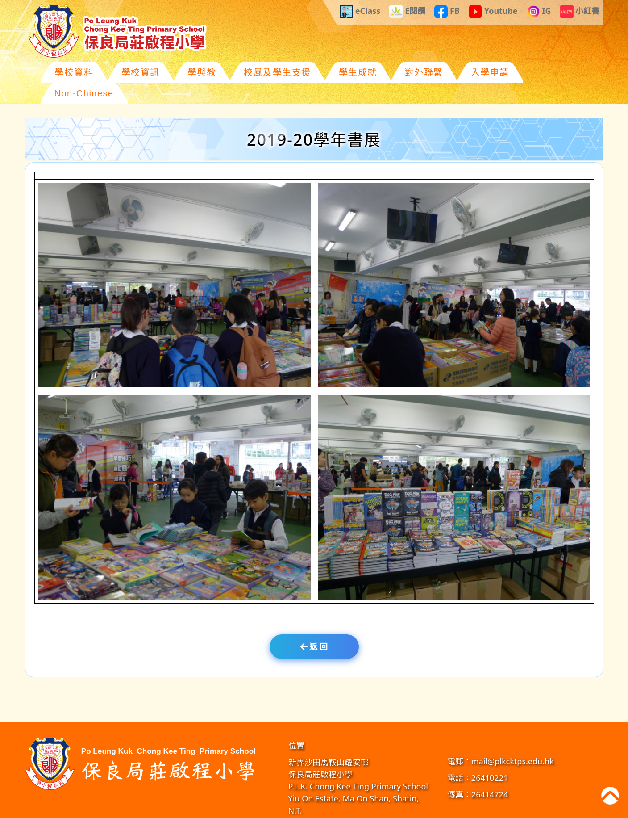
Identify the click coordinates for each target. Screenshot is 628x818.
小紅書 (580, 11)
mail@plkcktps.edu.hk (512, 740)
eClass (360, 11)
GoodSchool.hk (445, 809)
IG (539, 11)
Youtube (493, 11)
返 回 (314, 625)
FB (447, 11)
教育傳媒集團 (409, 809)
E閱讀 (407, 11)
